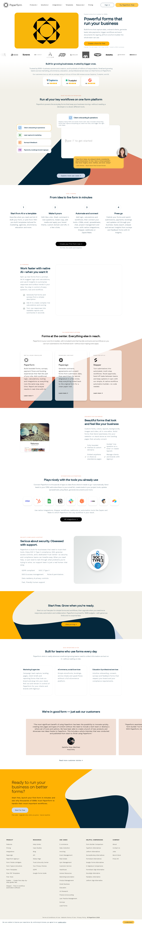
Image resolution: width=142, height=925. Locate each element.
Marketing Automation (66, 877)
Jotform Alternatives (93, 852)
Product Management (66, 881)
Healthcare (63, 870)
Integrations (10, 852)
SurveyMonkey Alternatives (95, 855)
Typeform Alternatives (93, 848)
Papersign (9, 855)
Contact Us (116, 848)
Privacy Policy (81, 918)
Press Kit (116, 859)
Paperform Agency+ (12, 859)
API (34, 855)
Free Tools (9, 877)
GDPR (35, 870)
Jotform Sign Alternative (94, 881)
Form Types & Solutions (14, 866)
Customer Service (65, 866)
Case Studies (37, 848)
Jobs (114, 852)
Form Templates (11, 870)
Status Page (37, 859)
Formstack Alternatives (94, 859)
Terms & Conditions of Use (51, 918)
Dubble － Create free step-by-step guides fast (16, 881)
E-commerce (63, 844)
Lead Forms (63, 906)
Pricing (90, 5)
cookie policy (62, 922)
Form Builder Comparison (94, 844)
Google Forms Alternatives (95, 863)
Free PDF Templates (13, 873)
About (115, 844)
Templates (69, 5)
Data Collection (64, 848)
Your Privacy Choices (40, 866)
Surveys (62, 902)
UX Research (63, 891)
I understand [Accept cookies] (128, 922)
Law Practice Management (68, 899)
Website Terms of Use (68, 918)
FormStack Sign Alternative (95, 870)
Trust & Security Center (41, 863)
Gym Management (65, 863)
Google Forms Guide (40, 873)
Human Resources (65, 873)
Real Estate (63, 859)
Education (62, 888)
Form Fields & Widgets (13, 863)
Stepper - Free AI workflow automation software (15, 887)
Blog (34, 852)
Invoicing (62, 852)
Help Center (37, 844)
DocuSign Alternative (93, 873)
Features (9, 844)
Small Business (64, 884)
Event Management (65, 855)
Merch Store (117, 855)
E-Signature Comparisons (94, 866)
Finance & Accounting (66, 895)
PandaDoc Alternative (93, 877)
